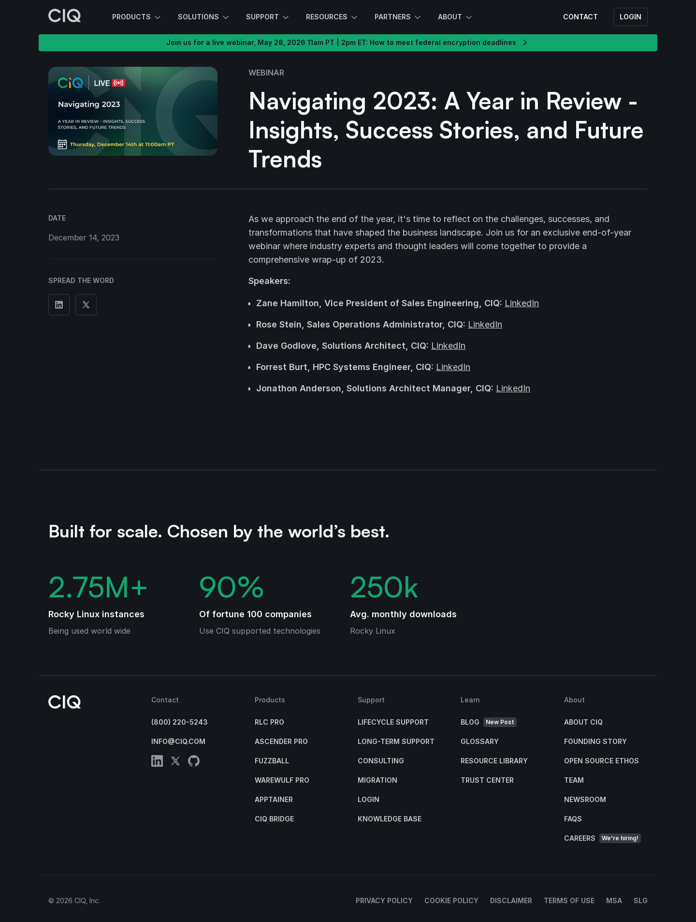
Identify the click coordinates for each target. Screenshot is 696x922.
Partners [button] (398, 17)
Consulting (381, 761)
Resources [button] (332, 17)
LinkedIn (522, 303)
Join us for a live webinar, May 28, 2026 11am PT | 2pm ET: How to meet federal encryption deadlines (348, 42)
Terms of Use (569, 900)
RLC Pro (269, 722)
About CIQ (583, 722)
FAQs (573, 819)
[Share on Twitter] (86, 304)
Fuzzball (272, 761)
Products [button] (137, 17)
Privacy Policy (384, 900)
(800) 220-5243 (179, 722)
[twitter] (175, 762)
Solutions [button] (204, 17)
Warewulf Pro (282, 780)
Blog (489, 722)
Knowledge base (389, 819)
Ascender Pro (281, 741)
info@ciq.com (178, 741)
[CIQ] (64, 17)
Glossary (480, 741)
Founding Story (595, 741)
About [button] (456, 17)
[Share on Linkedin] (59, 304)
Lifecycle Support (393, 722)
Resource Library (494, 761)
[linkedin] (157, 762)
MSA (614, 900)
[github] (194, 762)
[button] (133, 111)
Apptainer (274, 799)
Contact (580, 17)
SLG (641, 900)
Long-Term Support (396, 741)
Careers (602, 838)
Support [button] (268, 17)
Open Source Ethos (601, 761)
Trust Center (487, 780)
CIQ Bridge (274, 819)
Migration (377, 780)
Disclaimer (511, 900)
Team (574, 780)
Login (630, 17)
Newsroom (585, 799)
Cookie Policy (451, 900)
